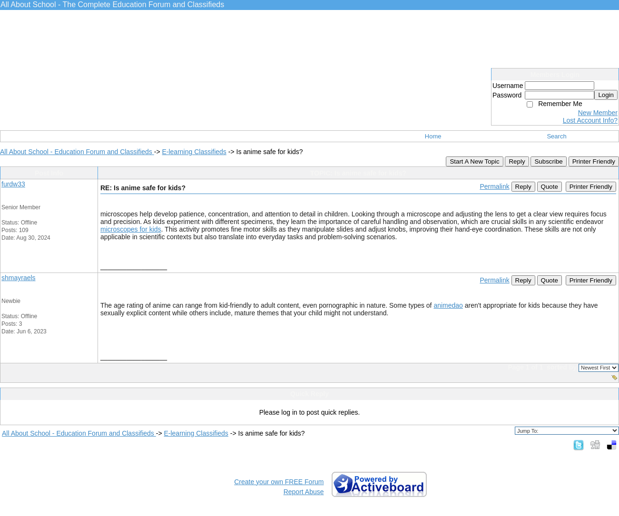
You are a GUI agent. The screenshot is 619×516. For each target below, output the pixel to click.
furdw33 (13, 184)
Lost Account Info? (590, 120)
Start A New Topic (474, 161)
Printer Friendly (593, 161)
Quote (549, 186)
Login (606, 94)
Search (556, 136)
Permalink (494, 186)
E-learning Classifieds (194, 152)
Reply (517, 161)
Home (433, 136)
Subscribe (548, 161)
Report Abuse (304, 492)
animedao (448, 305)
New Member (598, 113)
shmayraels (18, 278)
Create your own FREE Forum (279, 482)
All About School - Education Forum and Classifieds (77, 152)
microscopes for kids (130, 229)
